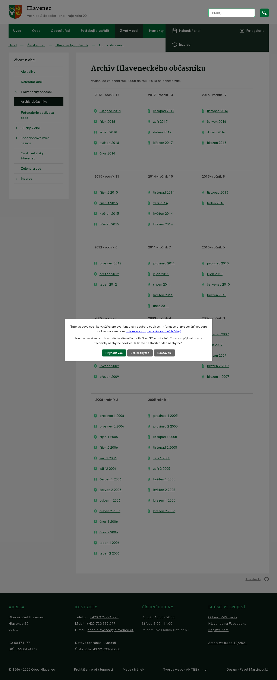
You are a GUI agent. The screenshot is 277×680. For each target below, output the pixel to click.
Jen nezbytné (140, 353)
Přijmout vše (113, 353)
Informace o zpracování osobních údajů (153, 331)
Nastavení (165, 353)
